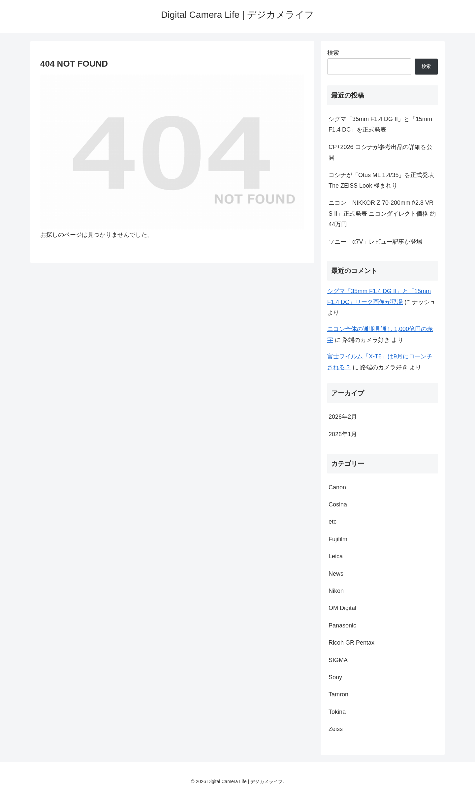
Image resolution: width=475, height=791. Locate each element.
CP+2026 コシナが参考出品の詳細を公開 (380, 152)
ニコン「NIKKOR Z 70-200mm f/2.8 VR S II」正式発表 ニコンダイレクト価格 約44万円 (382, 213)
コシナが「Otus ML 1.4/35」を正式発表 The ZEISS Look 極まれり (381, 180)
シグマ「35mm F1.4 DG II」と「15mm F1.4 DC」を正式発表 (380, 124)
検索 (333, 52)
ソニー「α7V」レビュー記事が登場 (375, 241)
